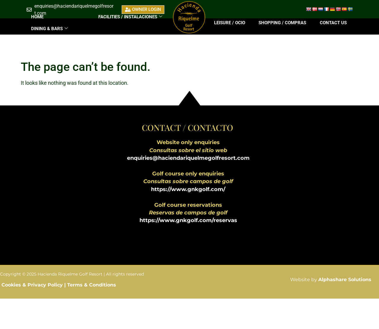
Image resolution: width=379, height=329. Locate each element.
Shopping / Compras (282, 22)
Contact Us (333, 22)
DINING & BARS (49, 28)
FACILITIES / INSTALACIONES (130, 16)
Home (37, 16)
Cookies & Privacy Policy (32, 285)
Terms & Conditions (91, 285)
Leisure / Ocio (229, 22)
